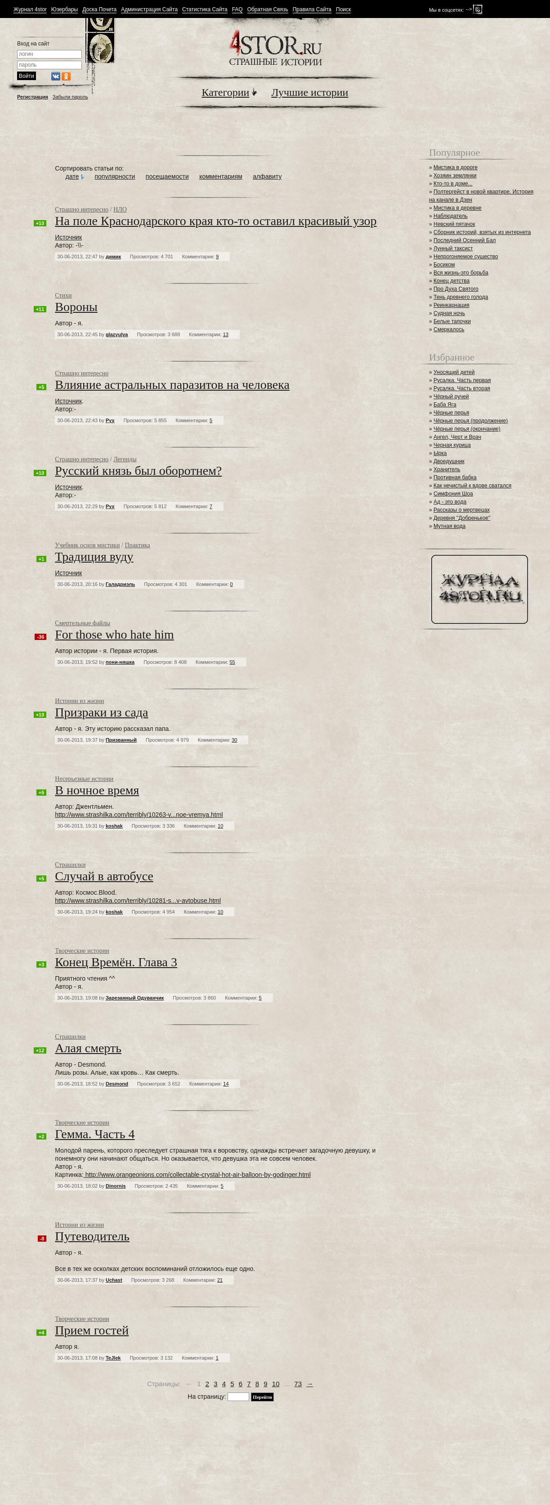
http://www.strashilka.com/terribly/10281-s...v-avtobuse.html (138, 900)
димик (113, 256)
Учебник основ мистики (87, 545)
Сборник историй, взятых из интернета (482, 232)
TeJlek (113, 1358)
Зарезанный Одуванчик (135, 997)
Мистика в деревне (458, 208)
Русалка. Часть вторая (462, 388)
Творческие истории (82, 950)
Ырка (440, 453)
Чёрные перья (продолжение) (471, 421)
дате (72, 176)
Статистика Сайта (205, 10)
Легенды (124, 459)
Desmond (117, 1083)
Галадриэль (120, 584)
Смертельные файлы (82, 623)
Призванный (121, 740)
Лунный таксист (453, 248)
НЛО (120, 209)
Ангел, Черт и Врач (457, 437)
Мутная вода (449, 526)
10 (276, 1384)
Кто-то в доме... (453, 183)
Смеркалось (449, 329)
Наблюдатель (451, 216)
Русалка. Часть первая (462, 380)
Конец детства (452, 281)
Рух (110, 420)
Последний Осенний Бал (465, 240)
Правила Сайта (312, 10)
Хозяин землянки (455, 175)
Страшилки (70, 864)
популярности (114, 176)
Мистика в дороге (456, 167)
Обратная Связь (267, 10)
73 (298, 1384)
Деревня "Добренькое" (462, 518)
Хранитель (447, 469)
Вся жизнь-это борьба (461, 273)
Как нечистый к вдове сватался (472, 485)
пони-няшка (120, 662)
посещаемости (167, 176)
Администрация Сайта (149, 10)
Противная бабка (455, 477)
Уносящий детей (454, 372)
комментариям (220, 176)
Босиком (444, 264)
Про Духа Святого (456, 289)
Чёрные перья (451, 413)
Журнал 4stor (30, 10)
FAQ (237, 10)
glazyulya (117, 334)
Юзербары (64, 10)
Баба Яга (445, 404)
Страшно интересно (81, 209)
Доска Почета (99, 10)
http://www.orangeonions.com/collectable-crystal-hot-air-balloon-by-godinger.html (197, 1174)
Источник (68, 237)
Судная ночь (449, 313)
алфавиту (267, 176)
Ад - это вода (450, 502)
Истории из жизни (79, 701)
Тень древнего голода (461, 297)
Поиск (343, 10)
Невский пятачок (454, 224)
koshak (114, 826)
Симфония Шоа (453, 494)
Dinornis (116, 1186)
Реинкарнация (452, 305)
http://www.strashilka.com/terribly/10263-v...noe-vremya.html (139, 814)
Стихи (63, 295)
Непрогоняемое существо (466, 256)
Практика (137, 545)
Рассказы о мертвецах (462, 510)
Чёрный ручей (451, 396)
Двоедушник (449, 461)
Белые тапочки (452, 321)
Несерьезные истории (84, 778)
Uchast (114, 1280)
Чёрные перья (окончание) (467, 429)
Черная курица (452, 445)
